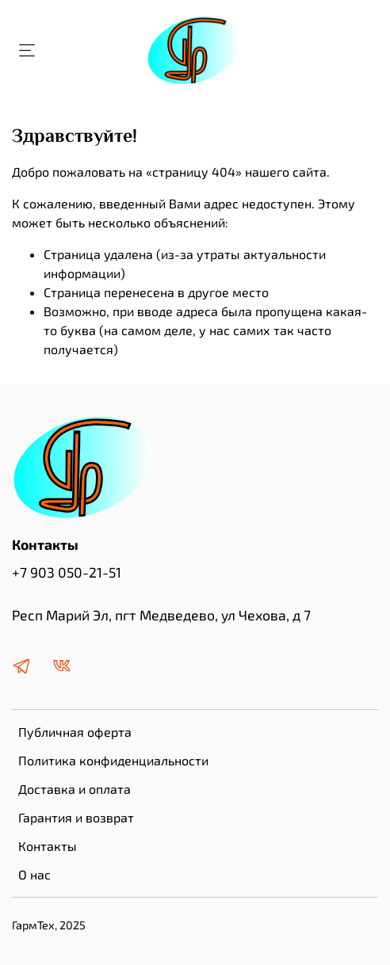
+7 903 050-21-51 (66, 572)
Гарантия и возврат (76, 817)
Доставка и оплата (74, 788)
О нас (34, 874)
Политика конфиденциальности (113, 760)
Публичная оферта (75, 731)
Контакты (47, 845)
